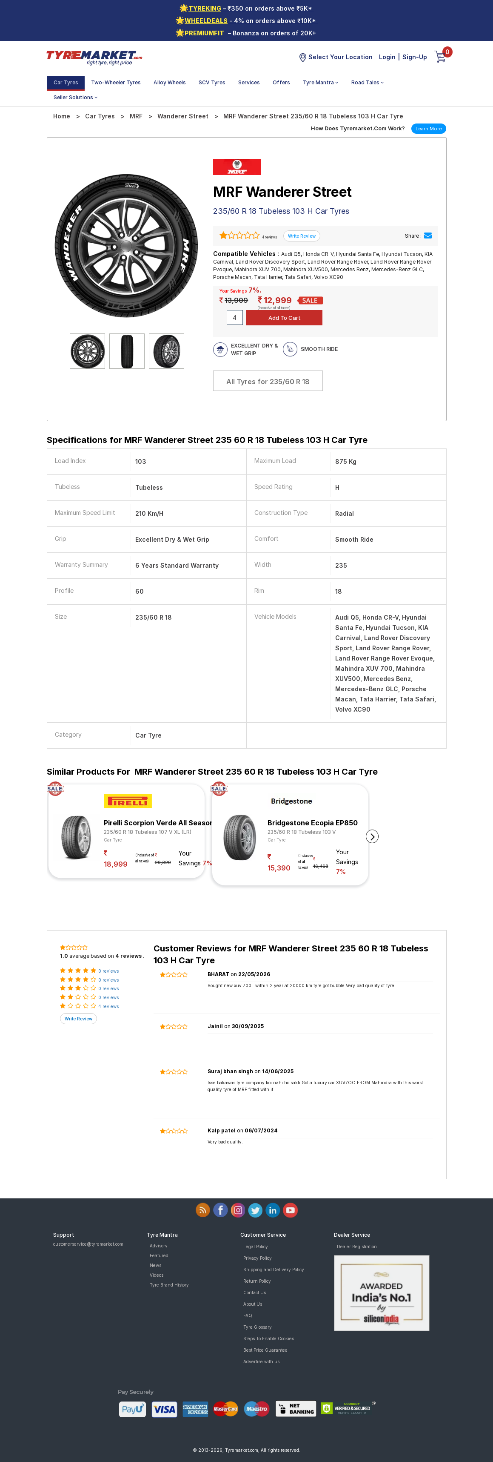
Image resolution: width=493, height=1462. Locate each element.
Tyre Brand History (169, 1284)
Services (249, 82)
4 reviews (269, 237)
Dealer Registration (357, 1246)
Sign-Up (414, 56)
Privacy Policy (257, 1258)
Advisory (159, 1245)
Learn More (429, 129)
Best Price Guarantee (265, 1350)
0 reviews (108, 971)
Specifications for (207, 440)
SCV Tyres (212, 82)
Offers (281, 82)
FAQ (247, 1315)
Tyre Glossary (257, 1327)
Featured (159, 1255)
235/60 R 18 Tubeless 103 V (302, 832)
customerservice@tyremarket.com (88, 1244)
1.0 (64, 956)
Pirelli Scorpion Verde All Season (159, 823)
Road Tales (367, 82)
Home (61, 116)
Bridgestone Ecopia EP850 (313, 823)
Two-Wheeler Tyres (116, 82)
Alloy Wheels (170, 82)
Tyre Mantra (321, 82)
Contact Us (254, 1292)
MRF (136, 116)
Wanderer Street (182, 116)
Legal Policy (255, 1246)
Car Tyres (66, 82)
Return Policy (257, 1281)
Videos (156, 1275)
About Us (252, 1304)
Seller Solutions (76, 97)
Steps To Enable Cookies (268, 1338)
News (155, 1265)
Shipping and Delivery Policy (273, 1269)
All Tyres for (268, 381)
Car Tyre (113, 839)
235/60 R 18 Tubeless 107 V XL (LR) (147, 832)
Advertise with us (261, 1361)
